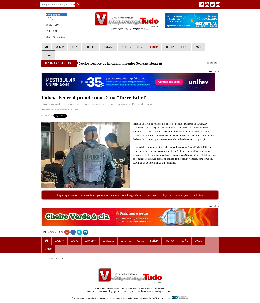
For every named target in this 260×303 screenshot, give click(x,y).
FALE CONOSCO (55, 259)
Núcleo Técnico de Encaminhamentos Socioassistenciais (120, 63)
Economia (90, 46)
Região (184, 46)
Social (74, 46)
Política (169, 46)
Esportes (126, 46)
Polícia (154, 46)
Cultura (59, 46)
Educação (108, 46)
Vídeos (48, 55)
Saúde (198, 46)
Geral (140, 46)
